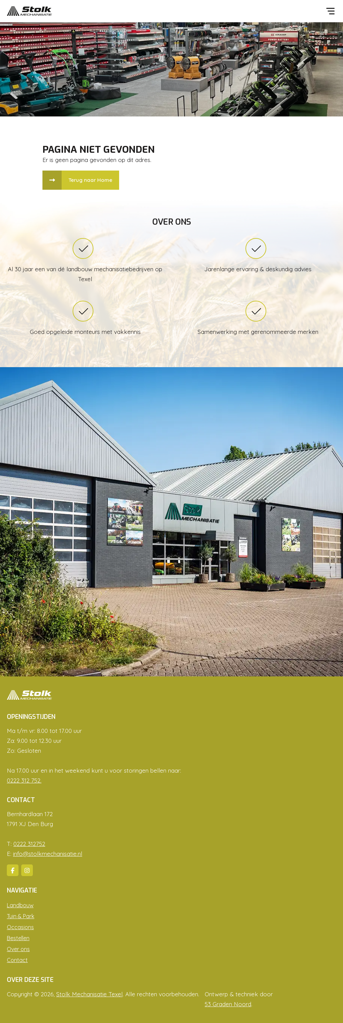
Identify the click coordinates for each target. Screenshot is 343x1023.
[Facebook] (12, 870)
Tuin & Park (20, 916)
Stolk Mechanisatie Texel (89, 994)
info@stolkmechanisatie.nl (47, 853)
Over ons (18, 949)
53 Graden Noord (228, 1004)
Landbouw (20, 905)
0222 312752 (29, 843)
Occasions (20, 927)
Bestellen (18, 938)
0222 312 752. (24, 780)
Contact (17, 960)
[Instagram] (27, 870)
